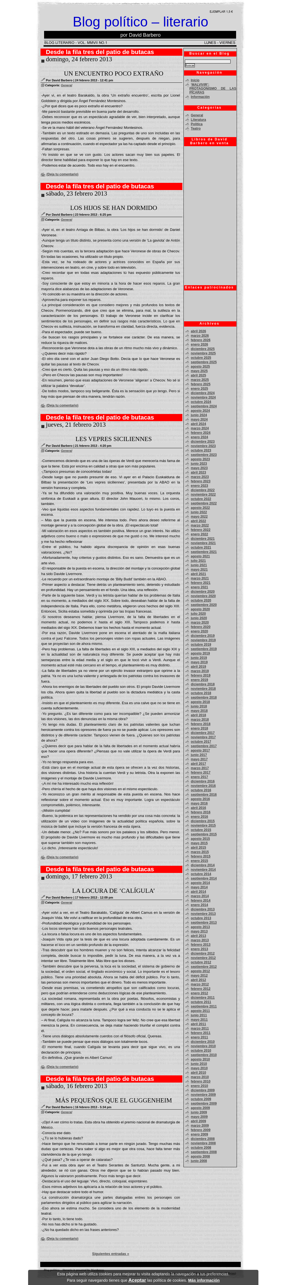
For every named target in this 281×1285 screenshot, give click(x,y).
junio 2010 (199, 1064)
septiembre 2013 (204, 923)
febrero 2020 (200, 627)
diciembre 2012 (203, 953)
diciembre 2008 (203, 1139)
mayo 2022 (199, 517)
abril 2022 (198, 521)
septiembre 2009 (204, 1103)
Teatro (196, 128)
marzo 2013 (200, 940)
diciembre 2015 (203, 821)
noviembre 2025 (203, 353)
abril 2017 (198, 764)
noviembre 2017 (203, 737)
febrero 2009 (200, 1130)
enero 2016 (199, 817)
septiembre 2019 (204, 649)
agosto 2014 (200, 883)
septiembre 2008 (204, 1152)
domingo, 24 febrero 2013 (79, 59)
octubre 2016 (201, 790)
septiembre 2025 (204, 362)
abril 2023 (198, 472)
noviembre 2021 (203, 543)
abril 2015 (198, 847)
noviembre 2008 (203, 1143)
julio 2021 (198, 561)
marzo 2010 (200, 1077)
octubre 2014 (201, 874)
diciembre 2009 (203, 1090)
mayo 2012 (199, 975)
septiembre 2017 (204, 746)
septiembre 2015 (204, 834)
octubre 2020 (201, 600)
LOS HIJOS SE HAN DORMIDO (113, 207)
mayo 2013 (199, 931)
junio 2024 (199, 415)
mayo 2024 (199, 419)
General (66, 85)
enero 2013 (199, 949)
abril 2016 (198, 808)
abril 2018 (198, 715)
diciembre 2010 (203, 1042)
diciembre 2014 (203, 865)
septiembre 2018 (204, 697)
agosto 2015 (200, 839)
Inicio (195, 80)
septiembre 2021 (204, 552)
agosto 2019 (200, 653)
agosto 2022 (200, 508)
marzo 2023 (200, 477)
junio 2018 (199, 706)
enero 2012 (199, 993)
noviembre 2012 (203, 958)
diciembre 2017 (203, 733)
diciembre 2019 (203, 636)
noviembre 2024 (203, 397)
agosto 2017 (200, 750)
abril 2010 (198, 1073)
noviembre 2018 (203, 689)
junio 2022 (199, 512)
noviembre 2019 (203, 640)
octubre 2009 (201, 1099)
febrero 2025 (200, 384)
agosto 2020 (200, 609)
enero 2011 (199, 1037)
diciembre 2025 (203, 349)
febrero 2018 (200, 724)
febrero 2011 (200, 1033)
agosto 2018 (200, 702)
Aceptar (137, 1280)
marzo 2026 (200, 336)
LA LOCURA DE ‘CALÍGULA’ (113, 890)
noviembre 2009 (203, 1095)
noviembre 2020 (203, 596)
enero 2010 (199, 1086)
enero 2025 (199, 389)
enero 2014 (199, 905)
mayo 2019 (199, 662)
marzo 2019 (200, 671)
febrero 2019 (200, 675)
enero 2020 (199, 631)
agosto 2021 (200, 556)
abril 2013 (198, 936)
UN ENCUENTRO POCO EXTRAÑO (113, 73)
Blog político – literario (140, 22)
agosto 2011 (200, 1011)
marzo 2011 (200, 1028)
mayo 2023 (199, 468)
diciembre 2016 (203, 781)
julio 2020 (198, 614)
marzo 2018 (200, 720)
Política (197, 124)
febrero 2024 (200, 433)
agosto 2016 (200, 799)
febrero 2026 (200, 340)
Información (200, 97)
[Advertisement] (209, 305)
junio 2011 (199, 1015)
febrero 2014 (200, 900)
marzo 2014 (200, 896)
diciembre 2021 (203, 539)
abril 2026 (198, 331)
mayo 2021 (199, 569)
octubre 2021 (201, 547)
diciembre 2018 (203, 684)
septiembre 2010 (204, 1055)
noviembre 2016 (203, 786)
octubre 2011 (201, 1002)
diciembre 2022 (203, 490)
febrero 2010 (200, 1081)
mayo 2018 (199, 711)
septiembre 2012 (204, 967)
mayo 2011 (199, 1020)
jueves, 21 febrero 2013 (76, 424)
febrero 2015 (200, 856)
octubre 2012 (201, 962)
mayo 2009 (199, 1117)
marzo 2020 (200, 622)
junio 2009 (199, 1112)
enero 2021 (199, 587)
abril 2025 (198, 375)
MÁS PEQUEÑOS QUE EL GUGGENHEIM (113, 1100)
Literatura (198, 120)
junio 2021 (199, 565)
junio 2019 (199, 658)
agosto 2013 (200, 927)
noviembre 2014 (203, 870)
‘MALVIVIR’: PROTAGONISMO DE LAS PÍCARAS (213, 88)
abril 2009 (198, 1121)
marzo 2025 (200, 380)
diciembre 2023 (203, 442)
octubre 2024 (201, 402)
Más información (204, 1280)
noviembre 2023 (203, 446)
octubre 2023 (201, 450)
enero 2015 (199, 861)
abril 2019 (198, 667)
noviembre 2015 (203, 825)
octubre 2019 (201, 644)
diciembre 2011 (203, 998)
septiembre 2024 (204, 406)
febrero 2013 (200, 945)
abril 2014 (198, 892)
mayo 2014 (199, 887)
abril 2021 (198, 574)
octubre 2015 (201, 830)
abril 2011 (198, 1024)
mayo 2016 (199, 803)
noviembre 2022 (203, 494)
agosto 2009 (200, 1108)
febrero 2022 (200, 530)
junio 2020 (199, 618)
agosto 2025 (200, 366)
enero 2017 (199, 777)
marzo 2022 (200, 525)
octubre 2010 (201, 1050)
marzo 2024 (200, 428)
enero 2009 (199, 1134)
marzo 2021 (200, 578)
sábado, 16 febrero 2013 (76, 1086)
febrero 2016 (200, 812)
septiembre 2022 (204, 503)
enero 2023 (199, 486)
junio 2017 (199, 755)
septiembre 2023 (204, 455)
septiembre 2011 (204, 1006)
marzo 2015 (200, 852)
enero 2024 (199, 437)
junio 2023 (199, 464)
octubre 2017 (201, 742)
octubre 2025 (201, 358)
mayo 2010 (199, 1068)
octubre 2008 (201, 1148)
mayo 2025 (199, 371)
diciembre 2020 (203, 592)
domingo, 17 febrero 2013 (79, 876)
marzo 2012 (200, 984)
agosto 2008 (200, 1156)
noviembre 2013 (203, 914)
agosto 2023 (200, 459)
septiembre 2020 (204, 605)
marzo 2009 (200, 1126)
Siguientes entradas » (110, 1254)
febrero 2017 (200, 772)
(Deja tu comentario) (63, 174)
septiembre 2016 (204, 795)
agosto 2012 (200, 971)
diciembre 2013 (203, 909)
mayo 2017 (199, 759)
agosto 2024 (200, 411)
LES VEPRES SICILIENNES (113, 439)
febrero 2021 (200, 583)
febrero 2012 (200, 989)
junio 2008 (199, 1161)
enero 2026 (199, 344)
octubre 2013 (201, 918)
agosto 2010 (200, 1059)
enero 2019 (199, 680)
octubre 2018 (201, 693)
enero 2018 (199, 728)
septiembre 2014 (204, 878)
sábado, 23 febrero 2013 (76, 193)
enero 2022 (199, 534)
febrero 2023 (200, 481)
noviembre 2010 (203, 1046)
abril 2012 (198, 980)
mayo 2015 (199, 843)
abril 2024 (198, 424)
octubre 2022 (201, 499)
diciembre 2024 (203, 393)
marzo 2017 (200, 768)
